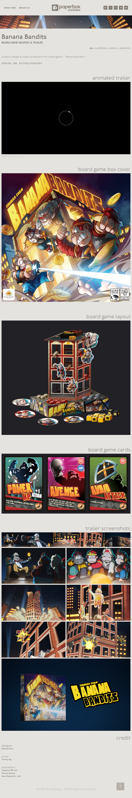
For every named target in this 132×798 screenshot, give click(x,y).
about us (24, 7)
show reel (10, 7)
